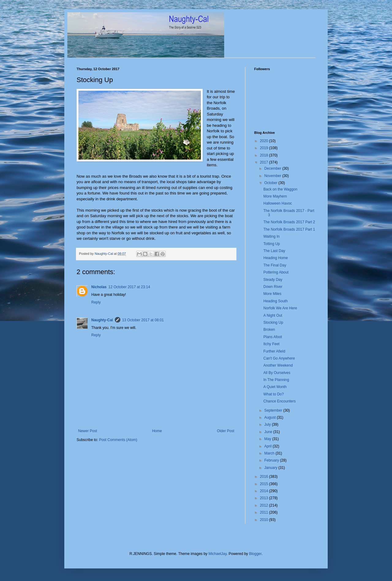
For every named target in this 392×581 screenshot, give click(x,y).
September (273, 410)
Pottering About (275, 272)
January (271, 468)
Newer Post (87, 431)
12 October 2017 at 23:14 (129, 287)
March (270, 453)
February (272, 460)
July (268, 424)
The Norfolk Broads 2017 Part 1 (289, 229)
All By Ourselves (276, 373)
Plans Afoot (272, 337)
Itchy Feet (271, 344)
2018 (264, 155)
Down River (272, 287)
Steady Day (272, 279)
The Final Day (274, 265)
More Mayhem (275, 196)
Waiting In (271, 236)
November (273, 176)
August (270, 417)
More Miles (272, 294)
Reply (96, 302)
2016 (264, 476)
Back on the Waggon (280, 189)
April (268, 446)
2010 (264, 520)
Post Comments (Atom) (118, 440)
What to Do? (273, 394)
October (271, 183)
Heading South (275, 301)
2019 (264, 148)
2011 (264, 512)
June (268, 432)
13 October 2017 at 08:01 (143, 320)
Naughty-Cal (102, 320)
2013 (264, 498)
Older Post (225, 431)
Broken (269, 329)
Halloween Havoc (277, 203)
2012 (264, 505)
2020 (264, 141)
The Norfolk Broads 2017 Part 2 (289, 222)
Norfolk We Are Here (280, 308)
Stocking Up (273, 322)
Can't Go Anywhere (279, 358)
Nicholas (99, 287)
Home (157, 431)
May (268, 439)
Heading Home (275, 258)
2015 (264, 484)
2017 (264, 162)
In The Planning (276, 380)
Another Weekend (278, 365)
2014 (264, 491)
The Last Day (274, 251)
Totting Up (271, 244)
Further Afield (274, 351)
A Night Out (272, 315)
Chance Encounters (279, 401)
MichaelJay (218, 554)
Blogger (255, 554)
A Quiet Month (275, 387)
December (273, 168)
